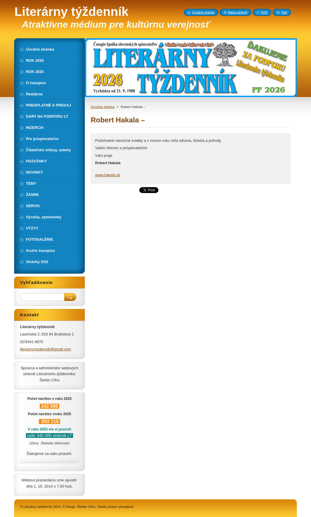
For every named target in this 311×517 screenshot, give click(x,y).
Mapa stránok (237, 12)
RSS (264, 12)
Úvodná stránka (103, 107)
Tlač (284, 12)
